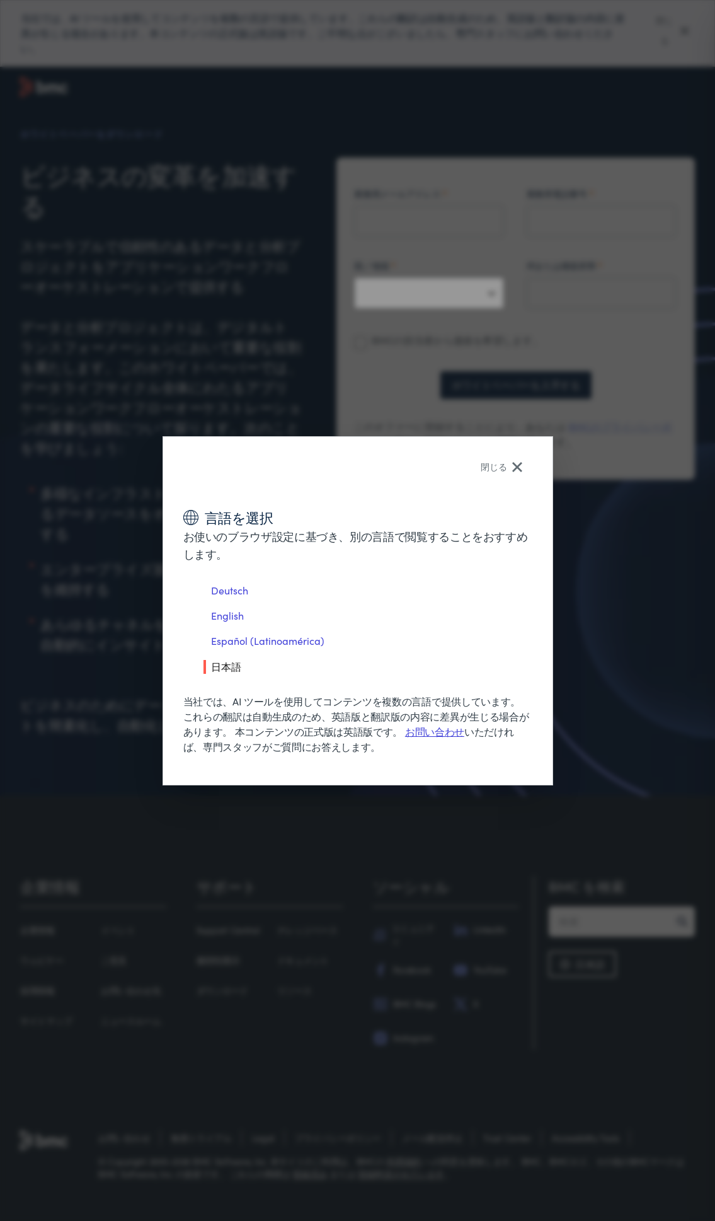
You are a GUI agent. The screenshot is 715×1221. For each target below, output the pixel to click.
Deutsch (229, 590)
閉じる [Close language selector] (501, 467)
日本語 (226, 666)
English (227, 615)
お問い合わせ (434, 731)
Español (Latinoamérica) (267, 640)
